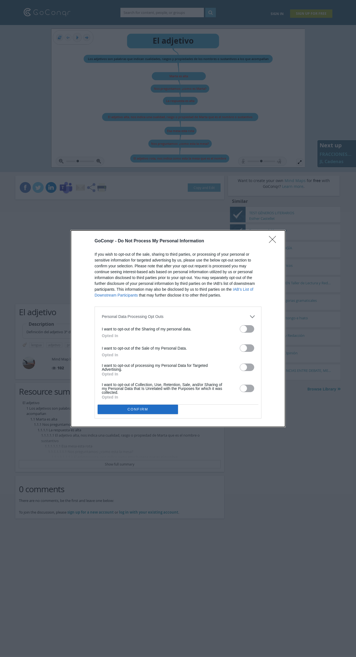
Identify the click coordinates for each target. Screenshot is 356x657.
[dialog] (178, 328)
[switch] (247, 329)
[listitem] (178, 317)
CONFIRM (137, 409)
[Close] (274, 241)
